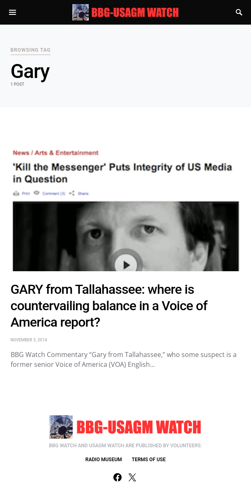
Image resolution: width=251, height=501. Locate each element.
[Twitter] (132, 477)
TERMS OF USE (149, 459)
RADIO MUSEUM (103, 459)
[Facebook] (117, 477)
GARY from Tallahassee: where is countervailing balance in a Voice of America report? (109, 305)
